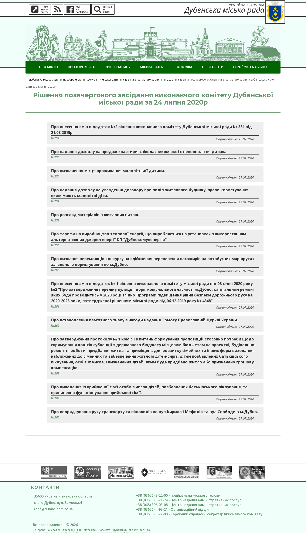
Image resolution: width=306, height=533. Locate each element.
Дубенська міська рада (43, 72)
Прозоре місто (82, 60)
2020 (170, 72)
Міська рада (151, 60)
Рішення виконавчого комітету (142, 72)
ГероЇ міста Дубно (250, 60)
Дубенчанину (117, 60)
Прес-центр (212, 60)
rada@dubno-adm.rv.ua (53, 502)
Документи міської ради (102, 72)
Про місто (48, 60)
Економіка (182, 60)
